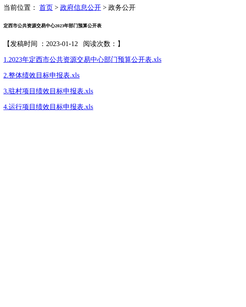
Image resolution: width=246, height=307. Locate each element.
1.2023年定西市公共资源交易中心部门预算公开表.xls (82, 59)
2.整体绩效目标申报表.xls (41, 75)
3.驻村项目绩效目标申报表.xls (48, 91)
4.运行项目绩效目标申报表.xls (48, 106)
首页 (46, 7)
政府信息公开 (80, 7)
